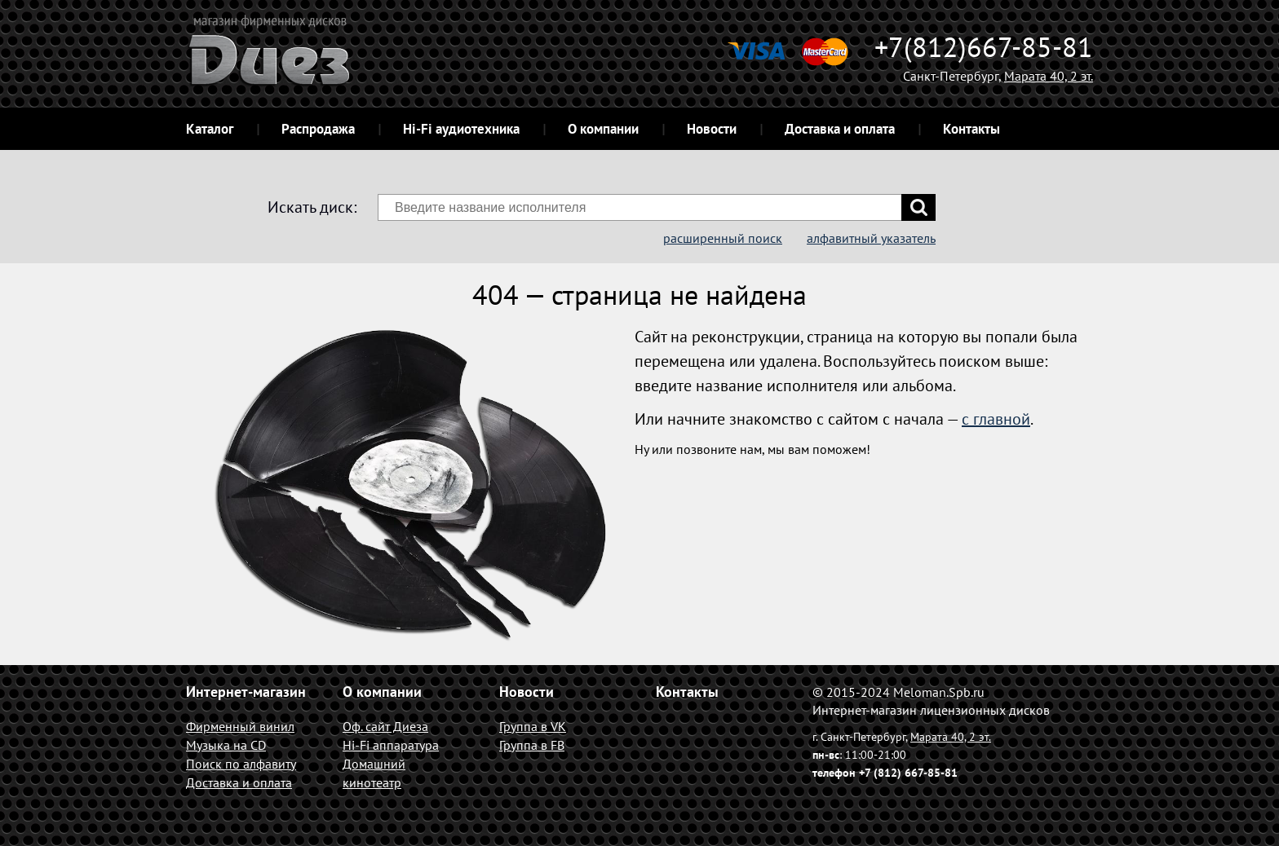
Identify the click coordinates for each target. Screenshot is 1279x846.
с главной (996, 419)
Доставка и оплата (840, 129)
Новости (712, 129)
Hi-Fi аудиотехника (461, 129)
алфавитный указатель (871, 238)
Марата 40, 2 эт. (1048, 76)
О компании (603, 129)
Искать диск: (312, 207)
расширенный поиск (722, 238)
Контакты (971, 129)
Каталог (209, 129)
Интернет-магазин (246, 691)
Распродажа (318, 129)
